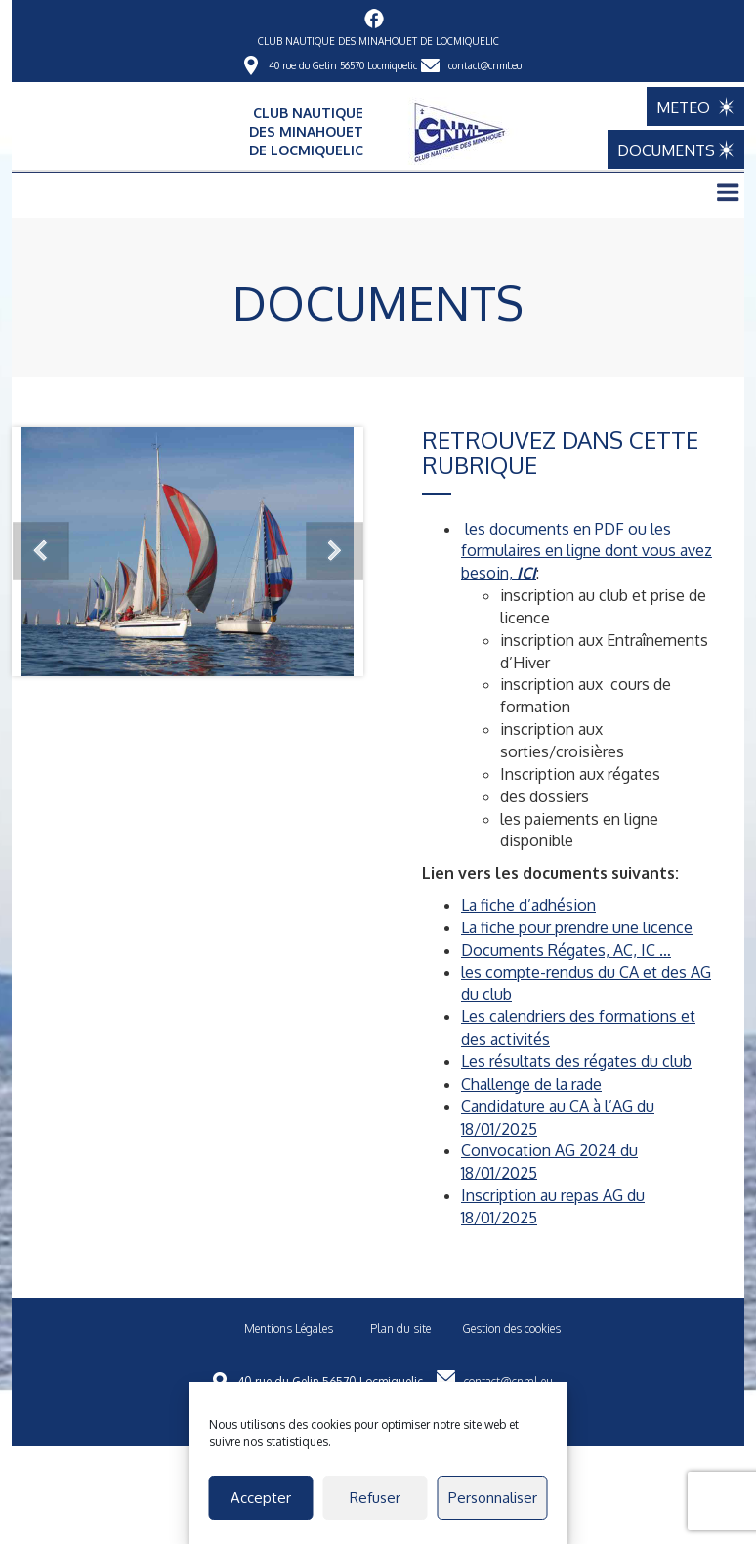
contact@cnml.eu (485, 65)
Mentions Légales (288, 1328)
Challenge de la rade (531, 1084)
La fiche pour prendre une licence (577, 927)
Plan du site (400, 1328)
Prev (41, 551)
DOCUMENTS (676, 150)
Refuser (375, 1497)
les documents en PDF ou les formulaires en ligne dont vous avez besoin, (586, 551)
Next (334, 551)
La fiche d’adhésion (528, 905)
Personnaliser (492, 1497)
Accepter (261, 1497)
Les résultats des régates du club (576, 1061)
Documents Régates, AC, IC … (566, 950)
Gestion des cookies (511, 1328)
